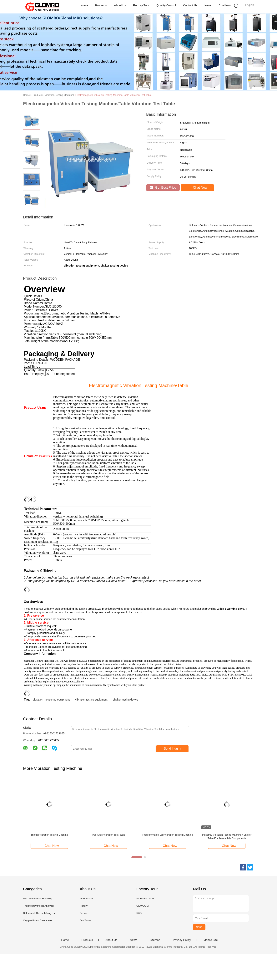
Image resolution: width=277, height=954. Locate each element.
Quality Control (166, 5)
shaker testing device (125, 699)
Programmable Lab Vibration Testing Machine (167, 834)
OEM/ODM (142, 905)
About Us (120, 5)
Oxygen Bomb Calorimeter (38, 920)
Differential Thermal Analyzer (39, 913)
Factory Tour (141, 5)
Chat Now (225, 5)
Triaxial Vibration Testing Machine (49, 834)
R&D (139, 913)
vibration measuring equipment (51, 699)
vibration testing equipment (91, 699)
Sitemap (155, 940)
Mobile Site (211, 940)
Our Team (85, 920)
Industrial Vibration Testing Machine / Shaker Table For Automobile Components (226, 836)
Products (101, 5)
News (208, 5)
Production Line (145, 898)
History (83, 905)
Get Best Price (163, 187)
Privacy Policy (182, 940)
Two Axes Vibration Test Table (108, 834)
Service (84, 913)
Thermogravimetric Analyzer (38, 905)
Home (84, 5)
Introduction (86, 898)
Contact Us (190, 5)
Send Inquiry (172, 748)
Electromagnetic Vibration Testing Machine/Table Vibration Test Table (113, 95)
